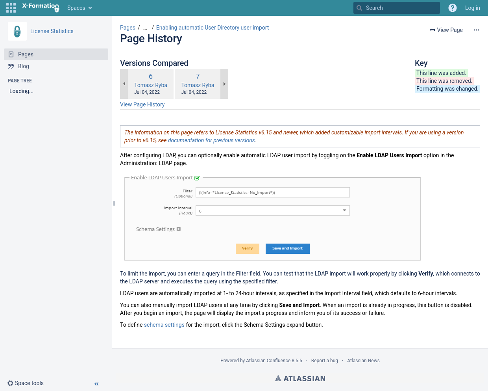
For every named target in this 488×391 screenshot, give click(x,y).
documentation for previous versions (211, 140)
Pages (127, 27)
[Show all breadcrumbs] (145, 27)
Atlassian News (363, 360)
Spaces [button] (76, 8)
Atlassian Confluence (268, 360)
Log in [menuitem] (472, 8)
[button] (11, 8)
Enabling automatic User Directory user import (212, 27)
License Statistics (52, 31)
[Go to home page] (40, 8)
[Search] (359, 8)
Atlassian (300, 378)
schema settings (164, 325)
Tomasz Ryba (150, 85)
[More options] (476, 30)
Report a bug (324, 360)
